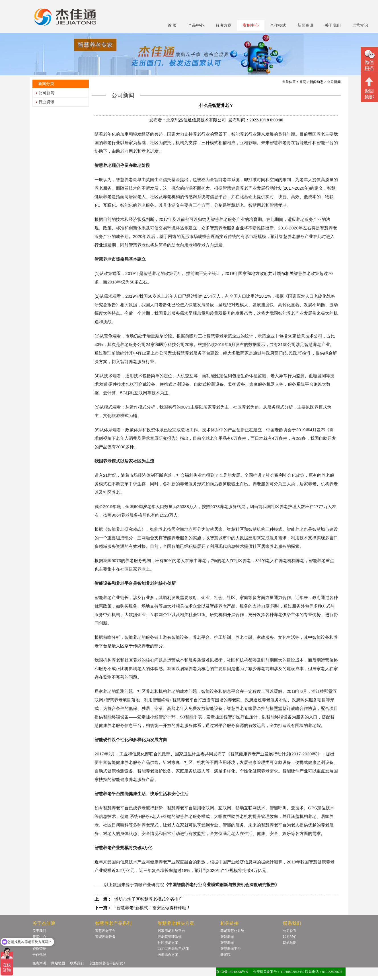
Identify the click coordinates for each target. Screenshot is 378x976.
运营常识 (360, 25)
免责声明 (39, 963)
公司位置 (290, 931)
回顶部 (369, 88)
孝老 (145, 151)
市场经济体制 (142, 475)
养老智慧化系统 (232, 931)
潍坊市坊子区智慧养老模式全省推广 (148, 899)
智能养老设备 (105, 937)
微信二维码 (369, 60)
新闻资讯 (305, 25)
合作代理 (39, 955)
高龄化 (284, 304)
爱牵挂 (258, 708)
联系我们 (290, 937)
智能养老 (227, 937)
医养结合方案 (168, 955)
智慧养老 (227, 943)
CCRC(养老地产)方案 (174, 949)
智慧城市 (218, 538)
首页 (302, 82)
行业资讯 (46, 102)
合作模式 (278, 25)
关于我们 (333, 25)
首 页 (172, 25)
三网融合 (145, 538)
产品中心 (196, 25)
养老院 (225, 955)
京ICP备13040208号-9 (232, 972)
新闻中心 (39, 937)
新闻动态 (316, 82)
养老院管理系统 (170, 937)
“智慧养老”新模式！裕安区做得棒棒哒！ (152, 907)
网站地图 (290, 943)
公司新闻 (46, 93)
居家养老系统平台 (171, 931)
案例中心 (251, 25)
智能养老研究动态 (124, 529)
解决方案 (223, 25)
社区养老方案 (168, 943)
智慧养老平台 (105, 931)
